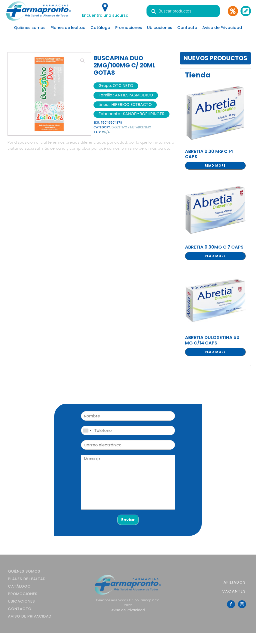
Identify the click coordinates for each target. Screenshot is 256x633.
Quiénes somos (30, 27)
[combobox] (87, 430)
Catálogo (100, 27)
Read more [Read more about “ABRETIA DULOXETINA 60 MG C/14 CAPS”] (215, 352)
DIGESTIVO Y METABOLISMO (131, 127)
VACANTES (234, 591)
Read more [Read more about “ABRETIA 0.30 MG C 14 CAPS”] (215, 165)
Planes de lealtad (68, 27)
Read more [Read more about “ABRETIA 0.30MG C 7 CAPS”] (215, 256)
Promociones (128, 27)
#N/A (106, 132)
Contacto (187, 27)
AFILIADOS (235, 582)
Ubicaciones (159, 27)
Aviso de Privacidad (222, 27)
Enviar (128, 520)
